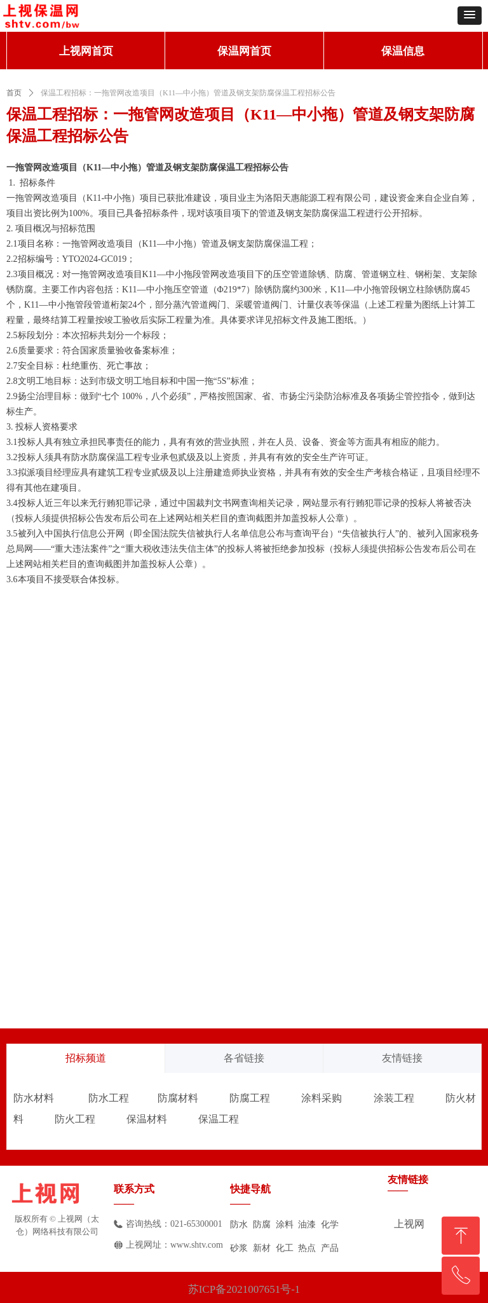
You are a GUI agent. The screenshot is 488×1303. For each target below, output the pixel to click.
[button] (470, 15)
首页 (14, 92)
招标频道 (85, 1058)
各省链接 (244, 1058)
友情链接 (402, 1058)
